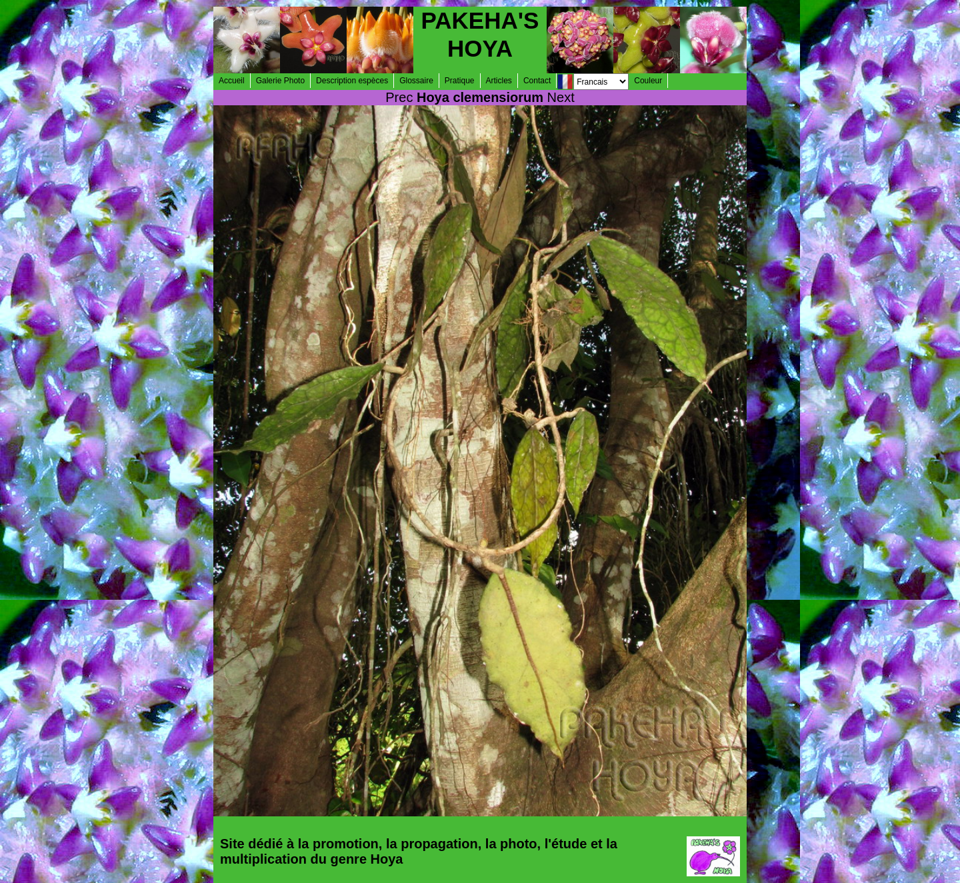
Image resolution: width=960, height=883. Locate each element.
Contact (537, 80)
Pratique (460, 80)
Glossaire (416, 80)
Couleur (648, 80)
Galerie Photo (280, 80)
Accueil (232, 80)
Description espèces (352, 80)
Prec (399, 97)
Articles (499, 80)
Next (561, 97)
